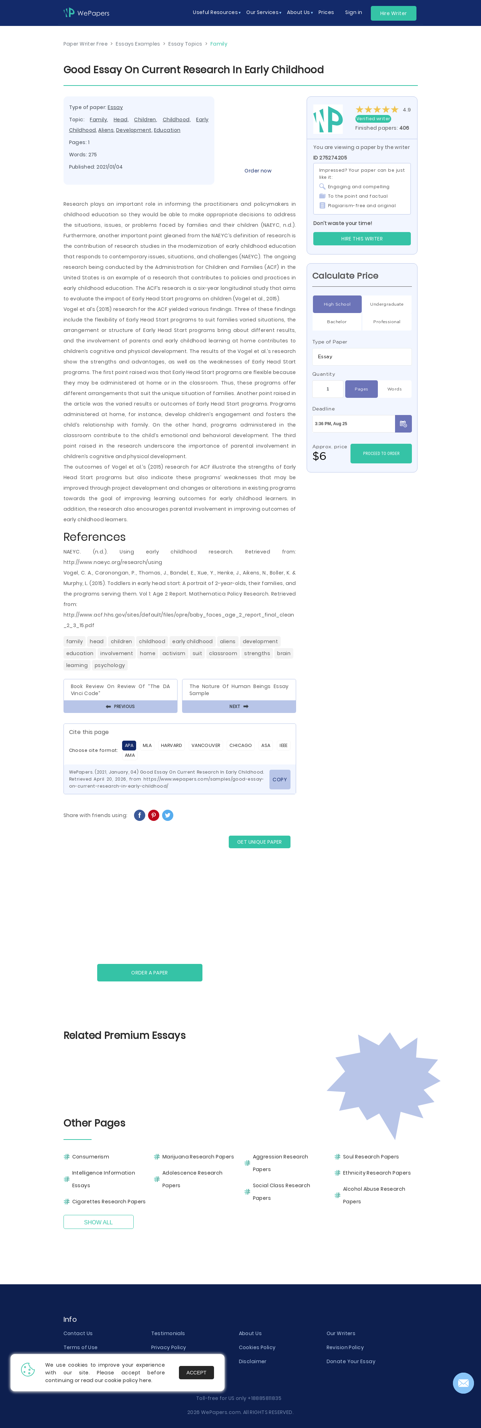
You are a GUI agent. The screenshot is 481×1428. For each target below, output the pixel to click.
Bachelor (337, 321)
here (145, 1380)
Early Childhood (192, 641)
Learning (77, 665)
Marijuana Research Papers (198, 1156)
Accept (197, 1372)
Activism (174, 653)
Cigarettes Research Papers (109, 1201)
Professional (386, 321)
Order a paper (149, 972)
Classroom (223, 653)
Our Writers (341, 1333)
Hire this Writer (362, 238)
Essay (115, 107)
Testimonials (168, 1333)
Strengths (257, 653)
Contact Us (78, 1333)
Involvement (116, 653)
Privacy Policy (168, 1347)
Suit (197, 653)
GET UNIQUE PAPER (259, 841)
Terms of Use (81, 1347)
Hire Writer (393, 13)
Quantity (323, 374)
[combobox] (362, 357)
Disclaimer (253, 1361)
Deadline (323, 409)
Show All (98, 1222)
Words (394, 389)
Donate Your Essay (351, 1361)
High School (337, 304)
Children (145, 119)
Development (134, 130)
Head (121, 119)
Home (147, 653)
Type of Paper (330, 342)
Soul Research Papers (371, 1156)
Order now (258, 170)
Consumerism (90, 1156)
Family (98, 119)
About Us (250, 1333)
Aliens (106, 130)
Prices (326, 12)
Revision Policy (345, 1347)
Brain (283, 653)
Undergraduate (387, 304)
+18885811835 (264, 1398)
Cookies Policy (257, 1347)
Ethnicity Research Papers (377, 1172)
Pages (361, 389)
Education (167, 130)
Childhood (176, 119)
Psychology (110, 665)
